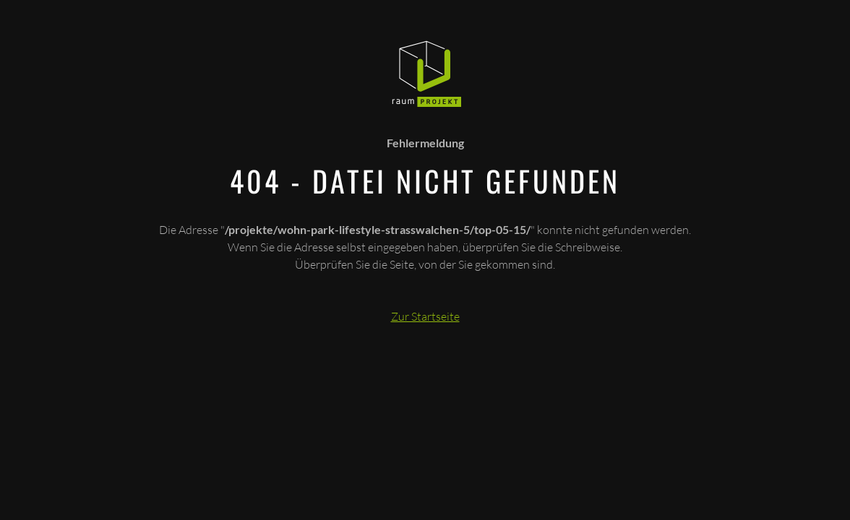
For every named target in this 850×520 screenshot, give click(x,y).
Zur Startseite (425, 316)
